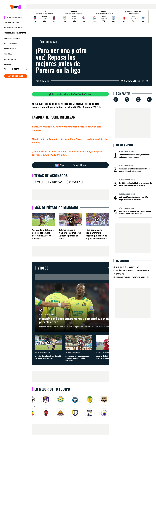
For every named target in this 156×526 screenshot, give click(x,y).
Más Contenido (10, 43)
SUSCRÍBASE (15, 76)
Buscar (15, 69)
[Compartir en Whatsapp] (138, 99)
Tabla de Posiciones (12, 22)
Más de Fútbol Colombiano (56, 207)
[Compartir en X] (127, 99)
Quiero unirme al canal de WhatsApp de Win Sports (70, 94)
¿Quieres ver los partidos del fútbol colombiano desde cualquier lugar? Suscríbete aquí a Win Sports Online (67, 153)
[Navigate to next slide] (106, 406)
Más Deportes (10, 59)
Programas (8, 64)
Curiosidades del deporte (15, 33)
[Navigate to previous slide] (35, 406)
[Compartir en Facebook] (115, 99)
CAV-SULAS (8, 54)
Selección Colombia (12, 38)
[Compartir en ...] (149, 99)
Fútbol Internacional (13, 28)
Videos (43, 268)
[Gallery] (70, 406)
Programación (10, 49)
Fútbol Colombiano (14, 17)
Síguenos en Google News (70, 165)
